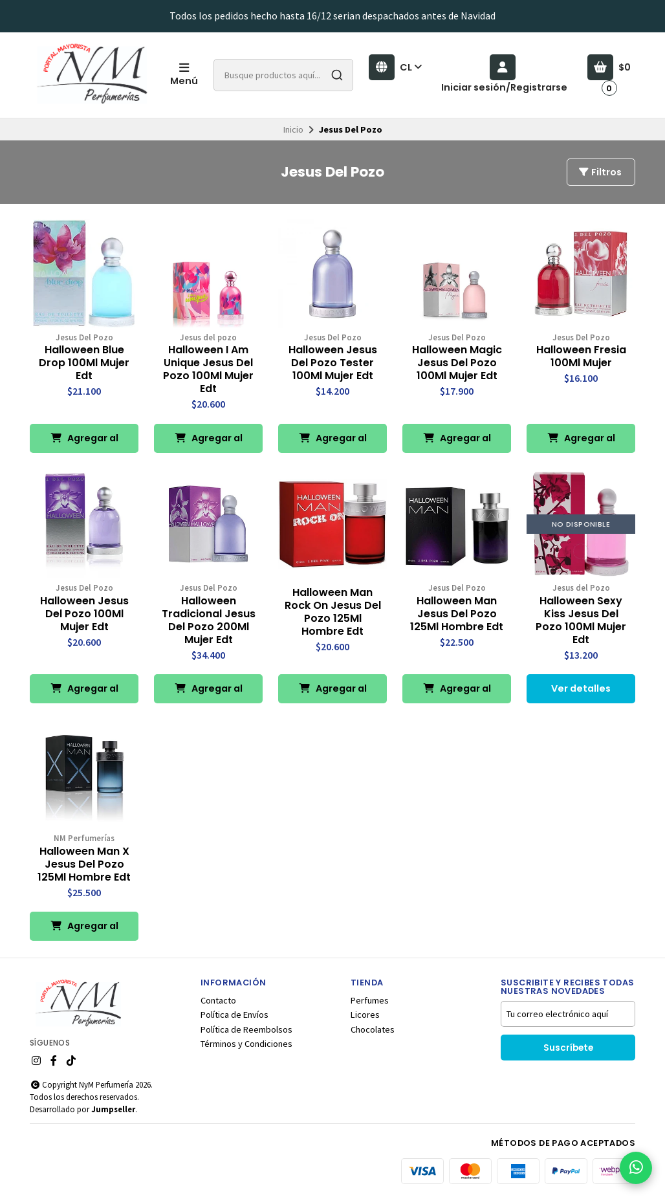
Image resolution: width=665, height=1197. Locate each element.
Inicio (293, 129)
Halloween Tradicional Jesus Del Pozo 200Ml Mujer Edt (209, 620)
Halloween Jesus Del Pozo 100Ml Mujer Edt (84, 614)
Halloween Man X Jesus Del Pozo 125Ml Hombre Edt (84, 864)
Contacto (218, 1000)
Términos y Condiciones (246, 1043)
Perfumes (370, 1000)
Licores (365, 1014)
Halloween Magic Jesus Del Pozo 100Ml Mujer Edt (457, 363)
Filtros (600, 172)
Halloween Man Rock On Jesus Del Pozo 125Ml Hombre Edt (333, 612)
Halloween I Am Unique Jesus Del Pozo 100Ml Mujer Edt (208, 369)
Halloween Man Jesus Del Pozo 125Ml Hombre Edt (456, 614)
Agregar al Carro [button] (84, 442)
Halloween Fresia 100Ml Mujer (581, 356)
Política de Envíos (234, 1014)
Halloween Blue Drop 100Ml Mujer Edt (84, 363)
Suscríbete (568, 1048)
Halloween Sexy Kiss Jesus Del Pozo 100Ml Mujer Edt (581, 620)
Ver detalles (581, 688)
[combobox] (283, 75)
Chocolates (373, 1029)
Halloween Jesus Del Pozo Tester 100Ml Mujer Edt (333, 363)
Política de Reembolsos (246, 1029)
